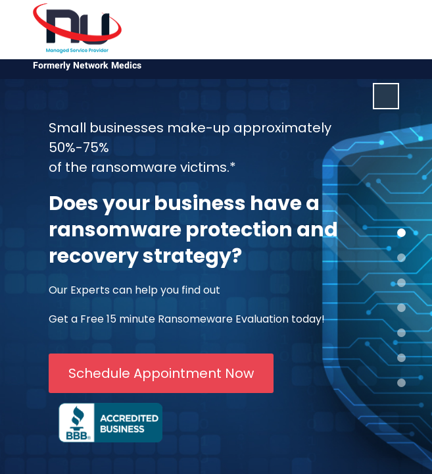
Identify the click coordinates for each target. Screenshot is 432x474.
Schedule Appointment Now (161, 373)
